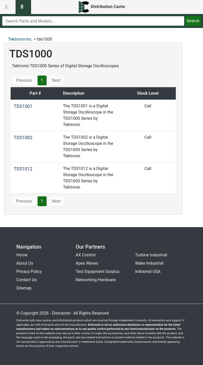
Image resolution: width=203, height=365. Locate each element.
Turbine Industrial (151, 254)
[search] (93, 21)
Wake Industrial (149, 263)
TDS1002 (23, 137)
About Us (24, 263)
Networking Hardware (95, 279)
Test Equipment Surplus (97, 271)
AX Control (85, 254)
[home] (101, 7)
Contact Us (26, 279)
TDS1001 (23, 106)
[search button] (23, 7)
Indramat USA (148, 271)
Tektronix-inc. (20, 39)
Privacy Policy (29, 271)
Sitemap (24, 288)
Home (21, 254)
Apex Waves (87, 263)
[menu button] (8, 7)
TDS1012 (23, 169)
